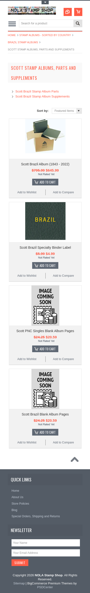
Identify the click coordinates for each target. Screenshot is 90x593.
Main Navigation (12, 24)
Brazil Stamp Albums (23, 42)
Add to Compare (63, 192)
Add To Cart (48, 182)
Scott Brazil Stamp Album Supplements (42, 96)
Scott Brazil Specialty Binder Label (45, 247)
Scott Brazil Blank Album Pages (45, 414)
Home (12, 35)
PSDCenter (45, 587)
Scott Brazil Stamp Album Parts (37, 91)
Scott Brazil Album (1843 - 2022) (45, 164)
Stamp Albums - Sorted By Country (45, 35)
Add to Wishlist (26, 192)
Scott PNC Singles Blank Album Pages (45, 331)
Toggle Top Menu (45, 2)
